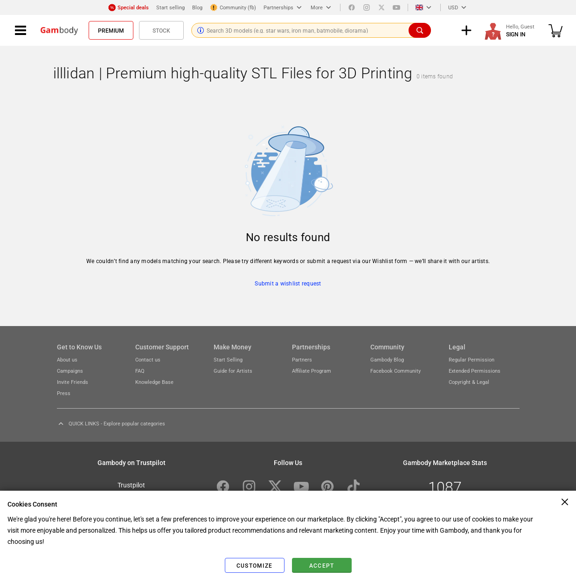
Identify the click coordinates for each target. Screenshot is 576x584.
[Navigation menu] (20, 30)
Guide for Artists (233, 370)
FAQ (140, 370)
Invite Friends (72, 381)
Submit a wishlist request (288, 283)
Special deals (128, 7)
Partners (302, 359)
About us (67, 359)
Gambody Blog (387, 359)
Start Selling (228, 359)
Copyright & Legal (469, 381)
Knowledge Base (154, 381)
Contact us (147, 359)
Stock (161, 30)
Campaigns (70, 370)
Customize (254, 565)
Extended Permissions (474, 370)
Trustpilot (131, 484)
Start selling (170, 7)
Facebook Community (395, 370)
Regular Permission (471, 359)
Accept (321, 565)
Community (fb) (233, 7)
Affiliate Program (311, 370)
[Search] (420, 30)
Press (63, 393)
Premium (111, 30)
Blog (197, 7)
